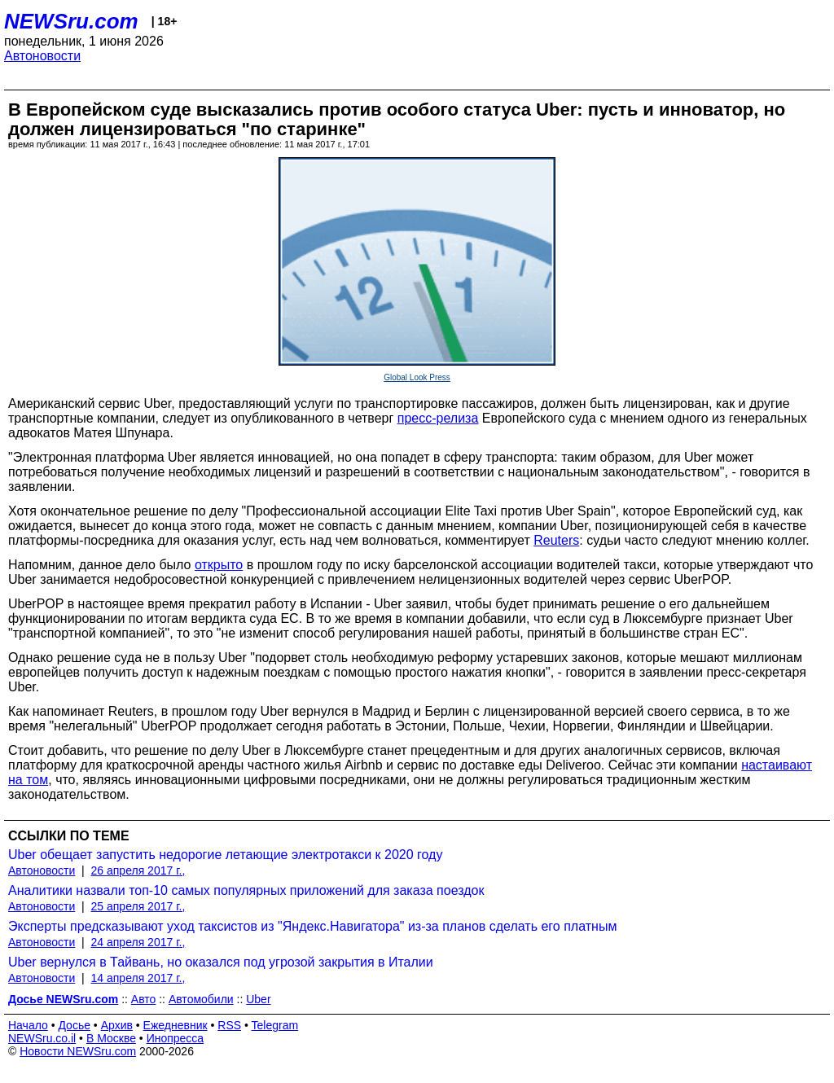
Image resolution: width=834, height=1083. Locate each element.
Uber (258, 999)
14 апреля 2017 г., (138, 977)
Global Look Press (417, 377)
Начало (28, 1025)
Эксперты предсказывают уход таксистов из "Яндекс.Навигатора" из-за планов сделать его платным (312, 926)
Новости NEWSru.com (78, 1051)
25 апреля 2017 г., (138, 906)
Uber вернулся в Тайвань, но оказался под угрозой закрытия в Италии (220, 962)
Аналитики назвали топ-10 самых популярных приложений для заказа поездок (246, 890)
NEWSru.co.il (42, 1038)
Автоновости (42, 56)
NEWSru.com (71, 21)
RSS (229, 1025)
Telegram (275, 1025)
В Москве (111, 1038)
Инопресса (175, 1038)
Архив (117, 1025)
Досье (74, 1025)
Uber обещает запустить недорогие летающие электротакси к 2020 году (225, 855)
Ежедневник (175, 1025)
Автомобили (201, 999)
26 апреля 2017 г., (138, 870)
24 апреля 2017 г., (138, 942)
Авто (143, 999)
